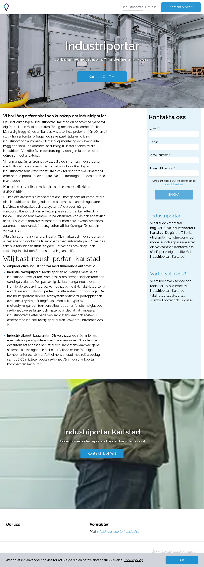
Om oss (151, 7)
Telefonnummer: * (174, 158)
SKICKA (173, 195)
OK (182, 560)
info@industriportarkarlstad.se (117, 532)
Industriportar (133, 7)
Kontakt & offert (181, 7)
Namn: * (174, 132)
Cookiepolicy (133, 560)
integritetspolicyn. (174, 184)
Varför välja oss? (168, 274)
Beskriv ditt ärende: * (174, 172)
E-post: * (174, 145)
